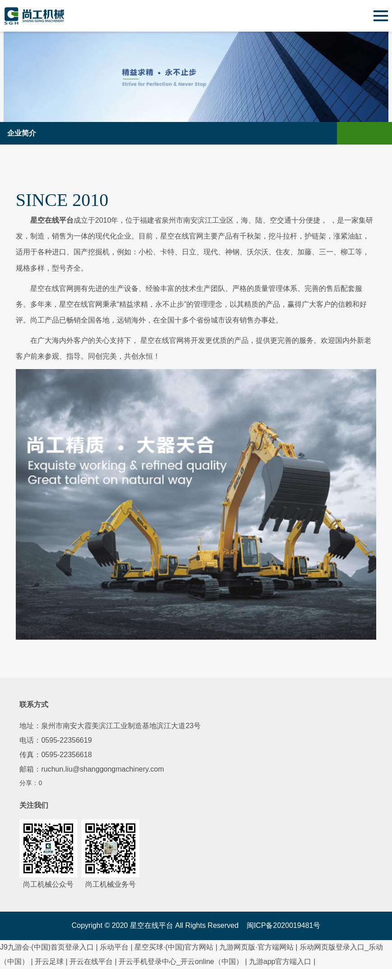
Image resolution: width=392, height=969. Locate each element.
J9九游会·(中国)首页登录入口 (47, 947)
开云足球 (49, 961)
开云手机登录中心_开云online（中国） (181, 961)
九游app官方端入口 (280, 961)
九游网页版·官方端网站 (256, 947)
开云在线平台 (91, 961)
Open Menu (380, 133)
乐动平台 (114, 947)
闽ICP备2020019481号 (284, 925)
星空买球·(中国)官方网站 (173, 947)
